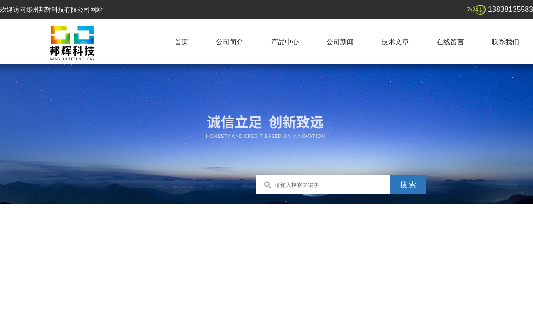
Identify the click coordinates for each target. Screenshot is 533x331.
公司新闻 (340, 42)
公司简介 (230, 42)
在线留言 (450, 42)
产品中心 (285, 42)
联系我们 (505, 42)
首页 (181, 42)
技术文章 (395, 42)
